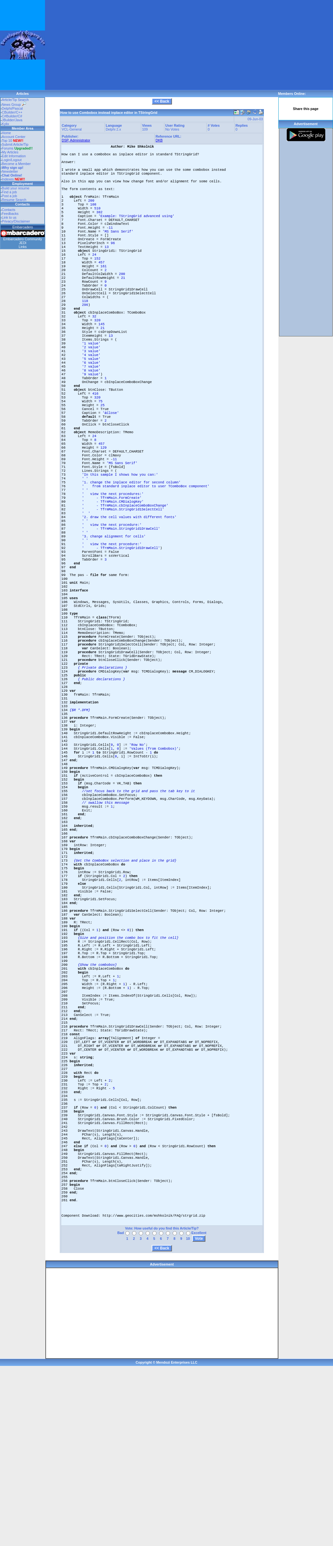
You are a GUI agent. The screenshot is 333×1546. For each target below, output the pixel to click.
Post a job (9, 196)
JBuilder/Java (12, 120)
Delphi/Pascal (12, 108)
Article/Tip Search (15, 100)
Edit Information (14, 156)
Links (23, 247)
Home (6, 133)
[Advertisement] (118, 45)
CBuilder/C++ (12, 112)
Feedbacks (10, 213)
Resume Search (14, 200)
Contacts (8, 210)
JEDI (22, 243)
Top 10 (7, 140)
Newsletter (10, 171)
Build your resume (16, 188)
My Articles (10, 152)
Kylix (5, 124)
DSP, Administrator (76, 140)
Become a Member (16, 164)
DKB (159, 140)
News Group (14, 104)
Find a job (9, 192)
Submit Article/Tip (15, 144)
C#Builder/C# (12, 116)
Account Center (13, 137)
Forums (17, 148)
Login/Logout (12, 160)
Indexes (8, 179)
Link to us (9, 217)
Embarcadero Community (22, 239)
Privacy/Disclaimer (16, 221)
